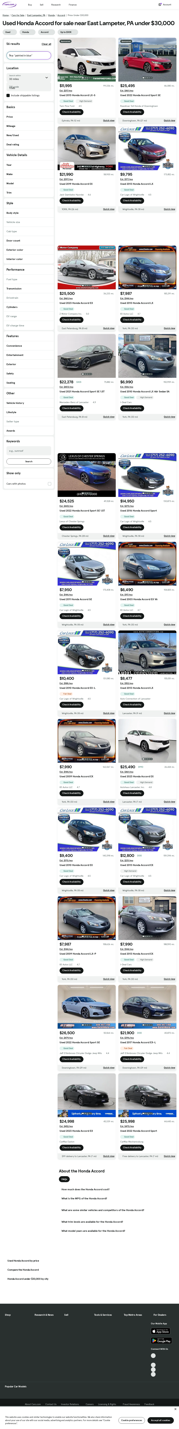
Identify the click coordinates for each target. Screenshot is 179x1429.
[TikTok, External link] (153, 1355)
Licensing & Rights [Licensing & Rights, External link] (108, 1404)
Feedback (149, 1404)
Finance (73, 4)
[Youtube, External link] (153, 1365)
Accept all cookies (160, 1420)
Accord (61, 15)
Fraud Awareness (131, 1404)
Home (6, 15)
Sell (41, 4)
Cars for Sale (17, 15)
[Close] (175, 1409)
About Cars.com (33, 1404)
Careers (90, 1404)
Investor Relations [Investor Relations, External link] (71, 1404)
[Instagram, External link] (153, 1369)
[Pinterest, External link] (153, 1374)
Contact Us (50, 1404)
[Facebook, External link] (153, 1360)
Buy (30, 4)
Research (56, 4)
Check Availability (71, 112)
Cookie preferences (131, 1420)
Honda (51, 15)
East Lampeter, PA (36, 15)
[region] (89, 1417)
